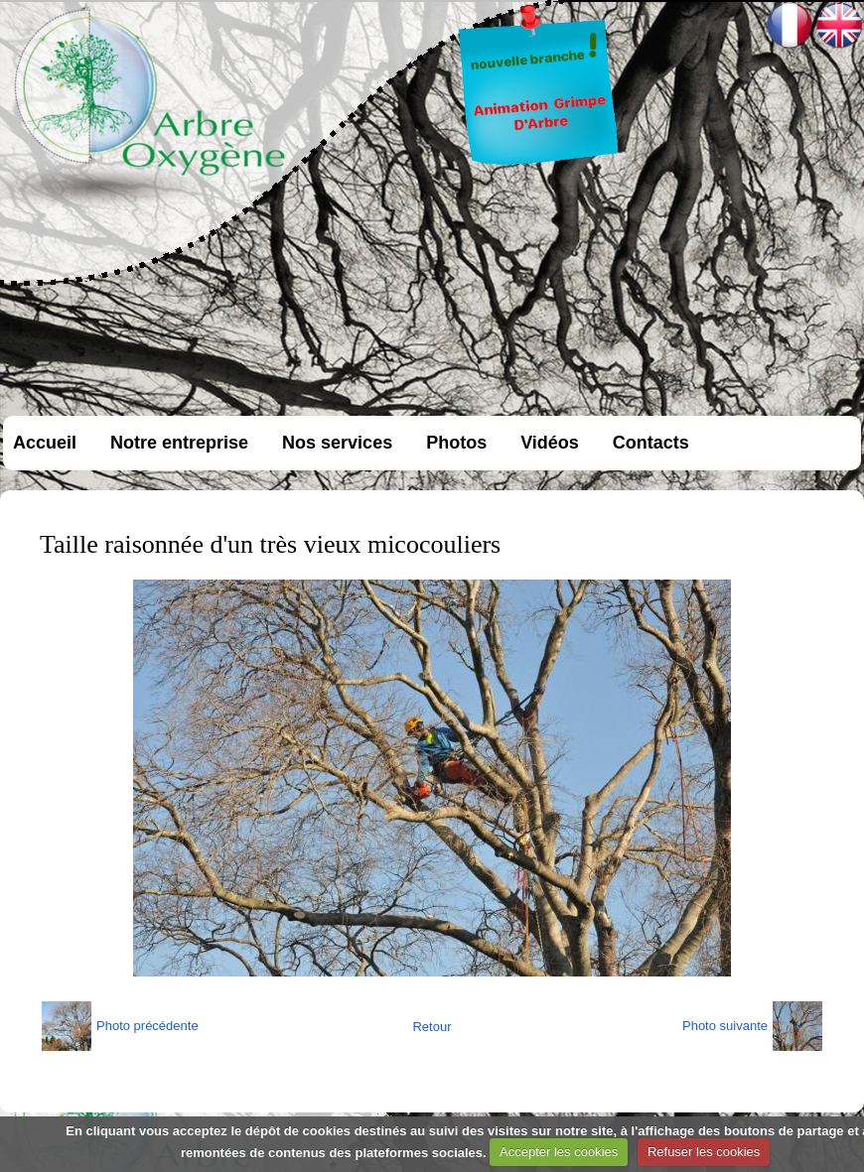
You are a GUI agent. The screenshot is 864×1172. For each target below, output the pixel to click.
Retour (431, 1026)
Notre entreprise (179, 443)
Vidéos (549, 443)
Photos (456, 443)
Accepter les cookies (559, 1151)
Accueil (44, 443)
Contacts (651, 443)
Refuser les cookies (704, 1151)
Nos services (337, 443)
